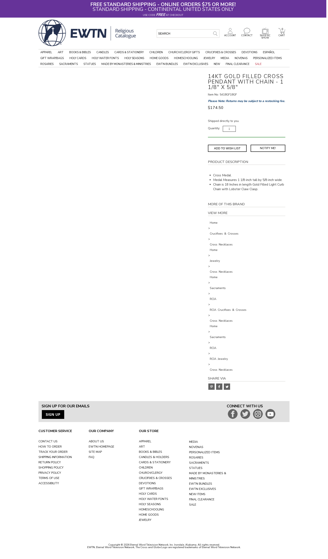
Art (61, 52)
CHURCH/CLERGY (151, 473)
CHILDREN (146, 468)
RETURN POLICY (49, 462)
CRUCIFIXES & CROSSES (155, 478)
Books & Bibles (80, 52)
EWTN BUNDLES (200, 484)
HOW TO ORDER (50, 447)
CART (281, 34)
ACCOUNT (230, 34)
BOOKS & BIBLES (150, 452)
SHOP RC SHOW (265, 35)
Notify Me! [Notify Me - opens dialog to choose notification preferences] (268, 148)
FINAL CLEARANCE (201, 499)
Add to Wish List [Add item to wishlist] (227, 148)
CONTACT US (48, 441)
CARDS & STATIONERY (155, 462)
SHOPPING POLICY (51, 468)
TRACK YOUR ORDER (53, 452)
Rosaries (47, 64)
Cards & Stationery (129, 52)
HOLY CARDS (148, 494)
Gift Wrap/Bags (52, 58)
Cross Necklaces (221, 245)
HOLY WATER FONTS (153, 499)
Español (269, 52)
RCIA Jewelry (219, 359)
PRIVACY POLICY (49, 473)
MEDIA (193, 442)
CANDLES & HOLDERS (154, 457)
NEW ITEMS (197, 494)
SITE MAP (95, 452)
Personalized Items (267, 58)
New (217, 64)
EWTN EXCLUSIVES (202, 489)
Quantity (213, 128)
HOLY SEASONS (150, 504)
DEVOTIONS (147, 483)
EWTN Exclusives (195, 64)
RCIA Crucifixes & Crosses (228, 310)
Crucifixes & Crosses (220, 52)
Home (214, 223)
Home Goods (159, 58)
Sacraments (68, 64)
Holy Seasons (134, 58)
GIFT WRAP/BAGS (151, 489)
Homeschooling (186, 58)
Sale (258, 64)
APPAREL (145, 441)
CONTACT (246, 34)
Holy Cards (77, 58)
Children (156, 52)
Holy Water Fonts (105, 58)
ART (142, 447)
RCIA (213, 299)
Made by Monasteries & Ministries (126, 64)
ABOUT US (96, 441)
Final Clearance (237, 64)
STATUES (195, 468)
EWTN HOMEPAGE (101, 447)
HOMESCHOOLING (151, 509)
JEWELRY (145, 520)
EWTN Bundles (167, 64)
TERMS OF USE (48, 478)
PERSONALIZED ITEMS (204, 452)
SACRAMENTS (199, 463)
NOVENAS (196, 447)
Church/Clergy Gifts (184, 52)
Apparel (46, 52)
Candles (102, 52)
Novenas (241, 58)
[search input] (188, 33)
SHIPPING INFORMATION (55, 457)
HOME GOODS (149, 515)
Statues (89, 64)
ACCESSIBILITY (48, 483)
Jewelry (209, 58)
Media (225, 58)
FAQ (91, 457)
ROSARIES (196, 458)
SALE (192, 505)
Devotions (249, 52)
